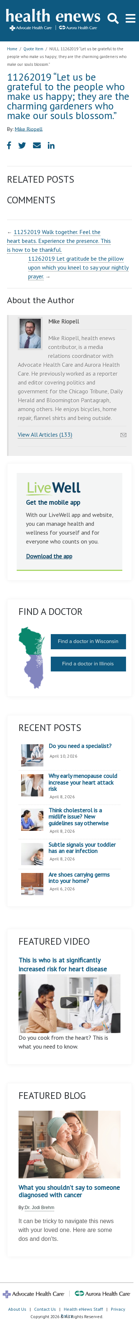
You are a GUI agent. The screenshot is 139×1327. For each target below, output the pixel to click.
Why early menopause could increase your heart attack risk (83, 782)
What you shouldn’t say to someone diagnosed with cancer (69, 1191)
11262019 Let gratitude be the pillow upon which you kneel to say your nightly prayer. (78, 267)
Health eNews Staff (83, 1309)
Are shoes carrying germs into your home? (79, 877)
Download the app (49, 556)
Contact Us (45, 1309)
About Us (17, 1309)
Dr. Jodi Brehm (39, 1207)
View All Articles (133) (45, 434)
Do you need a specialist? (80, 746)
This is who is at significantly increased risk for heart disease (70, 994)
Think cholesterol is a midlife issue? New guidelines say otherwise (79, 817)
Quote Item (33, 48)
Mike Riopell (29, 128)
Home (12, 48)
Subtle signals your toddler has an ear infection (82, 848)
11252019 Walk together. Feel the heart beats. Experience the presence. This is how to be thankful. (59, 240)
